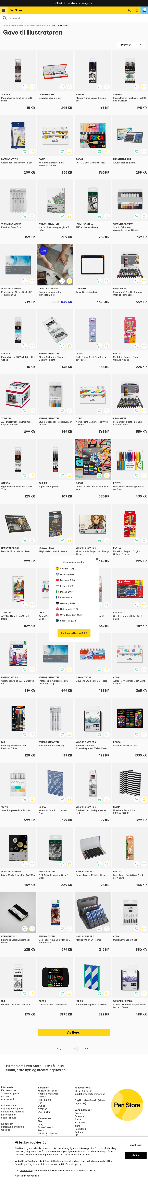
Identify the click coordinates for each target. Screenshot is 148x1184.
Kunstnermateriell (47, 1090)
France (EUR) (64, 597)
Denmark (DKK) (65, 580)
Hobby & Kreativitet (48, 1093)
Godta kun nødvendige (27, 1175)
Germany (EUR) (65, 603)
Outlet (41, 1105)
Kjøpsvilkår (7, 1123)
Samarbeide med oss (12, 1111)
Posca (41, 1130)
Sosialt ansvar (8, 1117)
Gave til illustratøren (59, 25)
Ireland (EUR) (64, 592)
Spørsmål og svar (10, 1093)
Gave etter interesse (39, 25)
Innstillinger (136, 1145)
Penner (42, 1096)
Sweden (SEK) (65, 568)
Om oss (5, 1096)
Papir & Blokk (45, 1099)
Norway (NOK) (65, 574)
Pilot (40, 1121)
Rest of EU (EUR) (66, 620)
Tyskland (79, 1132)
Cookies (5, 1129)
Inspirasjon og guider (12, 1108)
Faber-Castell (45, 1127)
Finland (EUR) (64, 586)
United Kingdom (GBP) (69, 615)
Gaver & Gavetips (18, 25)
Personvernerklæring (12, 1126)
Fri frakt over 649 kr (74, 3)
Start (6, 25)
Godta (135, 1155)
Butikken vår (8, 1099)
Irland (78, 1125)
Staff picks (44, 1111)
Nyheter (42, 1108)
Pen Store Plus (9, 1105)
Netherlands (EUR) (67, 609)
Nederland (80, 1128)
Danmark (79, 1116)
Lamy (41, 1124)
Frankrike (80, 1122)
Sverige (79, 1113)
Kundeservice (8, 1090)
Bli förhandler (8, 1114)
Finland (78, 1119)
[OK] (74, 18)
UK (76, 1135)
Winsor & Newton (47, 1133)
